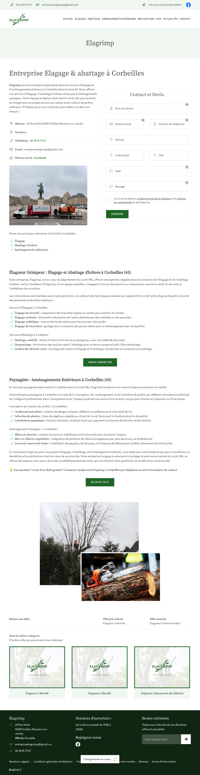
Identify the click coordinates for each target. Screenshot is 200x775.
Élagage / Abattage (87, 19)
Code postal (119, 155)
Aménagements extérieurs (119, 19)
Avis (158, 19)
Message (117, 187)
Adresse (116, 140)
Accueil (68, 19)
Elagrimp (15, 85)
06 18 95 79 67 (38, 140)
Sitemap (143, 761)
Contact (185, 19)
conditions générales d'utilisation (154, 198)
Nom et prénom (121, 108)
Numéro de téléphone (169, 124)
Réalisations (146, 19)
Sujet (115, 171)
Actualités (170, 19)
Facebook (40, 158)
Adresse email (120, 124)
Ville (158, 155)
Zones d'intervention (164, 761)
